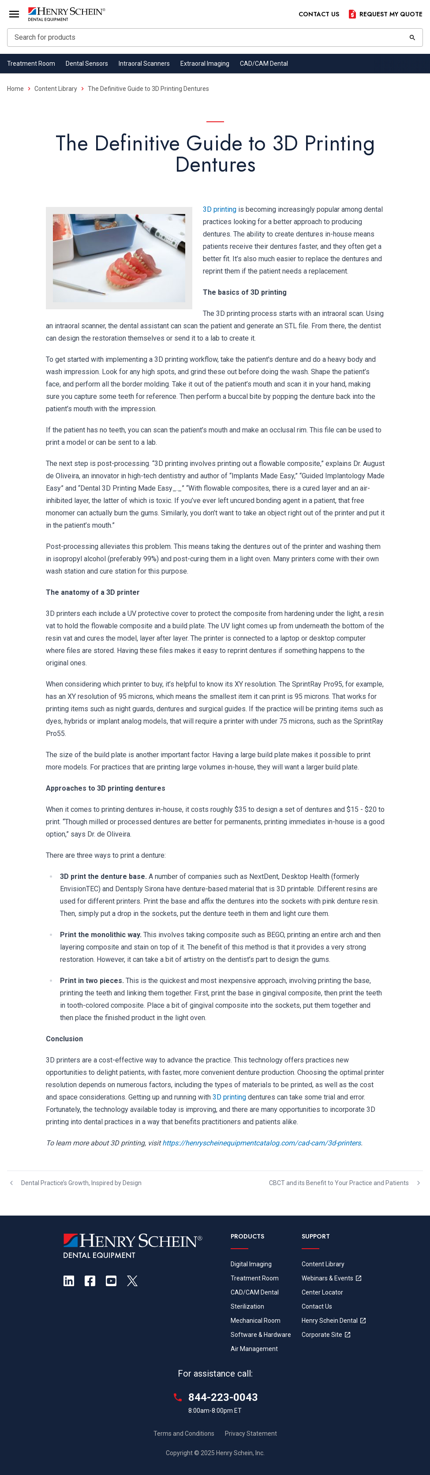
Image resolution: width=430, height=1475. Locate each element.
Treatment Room (31, 63)
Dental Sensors (87, 63)
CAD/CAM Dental (264, 63)
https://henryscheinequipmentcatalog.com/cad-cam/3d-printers (261, 1143)
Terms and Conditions (183, 1433)
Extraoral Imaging (204, 63)
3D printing (219, 209)
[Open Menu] (14, 14)
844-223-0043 (223, 1397)
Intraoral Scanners (144, 63)
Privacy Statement (251, 1433)
